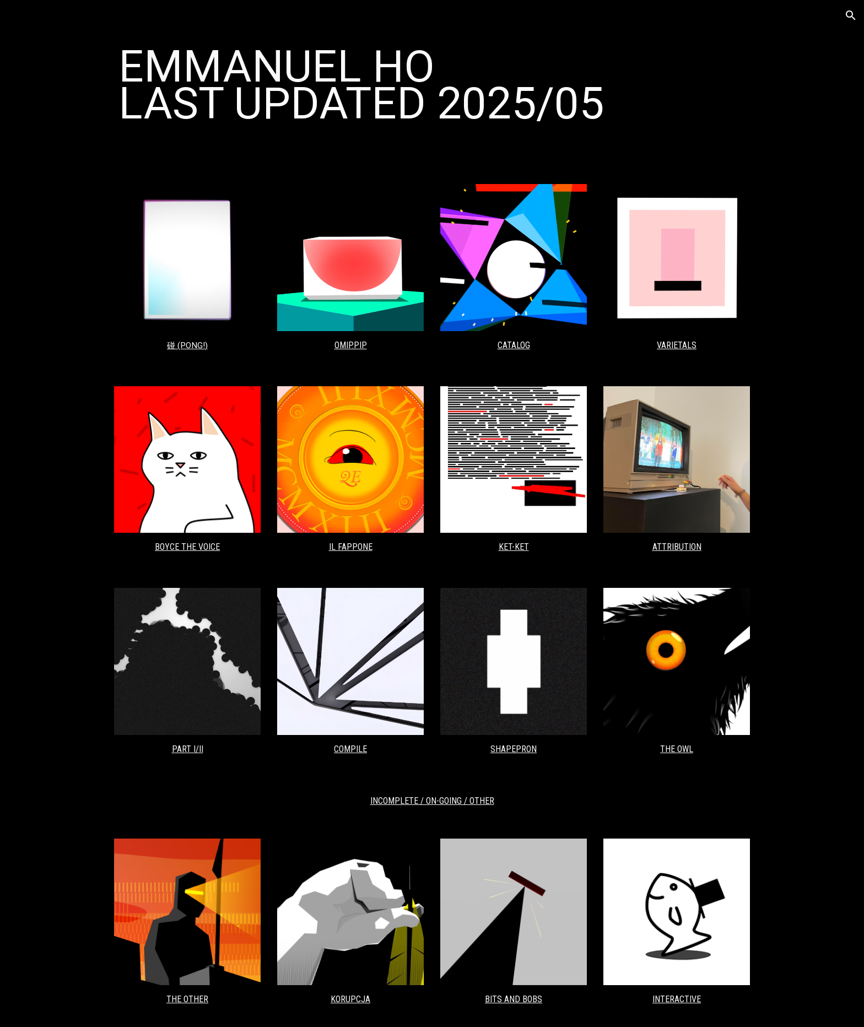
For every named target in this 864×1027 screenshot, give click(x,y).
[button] (851, 15)
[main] (432, 85)
